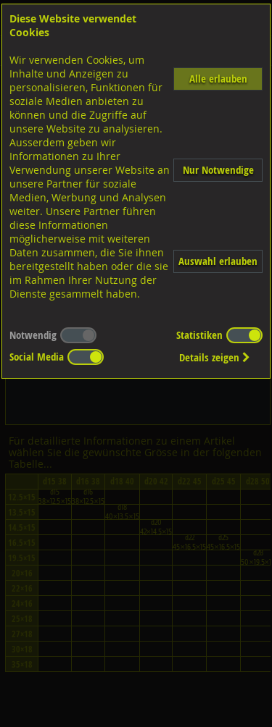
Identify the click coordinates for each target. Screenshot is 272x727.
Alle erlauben (218, 78)
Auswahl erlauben (217, 261)
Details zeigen (214, 357)
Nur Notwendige (218, 169)
